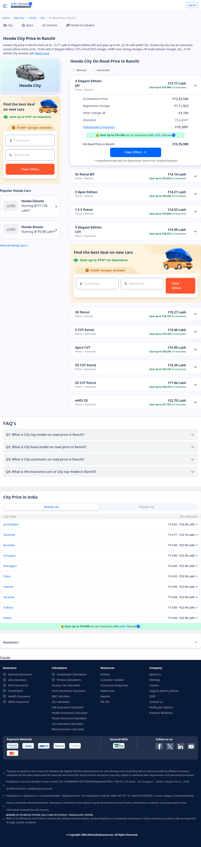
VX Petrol (82, 312)
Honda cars (18, 245)
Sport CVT (82, 347)
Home (6, 18)
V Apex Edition (86, 192)
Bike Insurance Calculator (68, 729)
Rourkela (9, 545)
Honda (32, 18)
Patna (7, 576)
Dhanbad (9, 535)
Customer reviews (111, 680)
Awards (105, 696)
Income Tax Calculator (66, 685)
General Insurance (20, 674)
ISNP (152, 696)
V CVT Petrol (84, 330)
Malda (7, 618)
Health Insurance (19, 696)
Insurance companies (114, 685)
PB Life (104, 702)
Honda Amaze (32, 227)
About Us (155, 674)
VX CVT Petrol (85, 365)
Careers (154, 685)
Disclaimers (11, 642)
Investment (15, 691)
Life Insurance (17, 680)
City (42, 18)
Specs (27, 25)
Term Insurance (18, 685)
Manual (80, 70)
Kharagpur (10, 566)
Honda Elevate (32, 201)
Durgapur (9, 555)
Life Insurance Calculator (68, 707)
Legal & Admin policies (164, 691)
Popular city (146, 507)
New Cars (19, 18)
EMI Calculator (61, 696)
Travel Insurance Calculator (69, 718)
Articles (105, 674)
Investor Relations (161, 713)
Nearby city (51, 507)
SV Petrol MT (85, 174)
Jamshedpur (11, 524)
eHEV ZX (81, 400)
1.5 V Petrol (84, 209)
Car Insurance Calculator (68, 724)
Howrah (8, 587)
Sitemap (154, 680)
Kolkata (8, 607)
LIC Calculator (61, 702)
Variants (49, 25)
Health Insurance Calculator (70, 713)
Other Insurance (18, 702)
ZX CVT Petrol (85, 383)
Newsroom (107, 691)
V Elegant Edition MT (88, 83)
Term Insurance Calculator (69, 691)
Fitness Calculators (69, 680)
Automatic (102, 70)
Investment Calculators (72, 674)
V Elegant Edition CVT (88, 229)
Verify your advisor (161, 707)
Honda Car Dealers (80, 25)
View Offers (133, 152)
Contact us (156, 702)
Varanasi (8, 597)
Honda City (30, 85)
